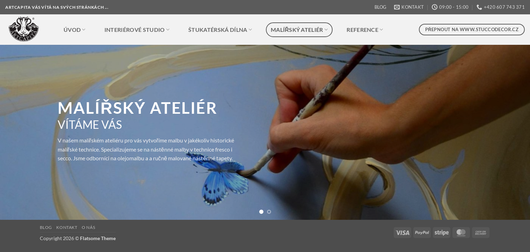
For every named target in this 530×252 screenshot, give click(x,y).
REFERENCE (365, 29)
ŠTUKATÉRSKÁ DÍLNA (220, 29)
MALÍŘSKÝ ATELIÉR (299, 29)
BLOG (380, 7)
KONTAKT (66, 227)
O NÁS (88, 227)
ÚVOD (75, 29)
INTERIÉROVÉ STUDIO (136, 29)
